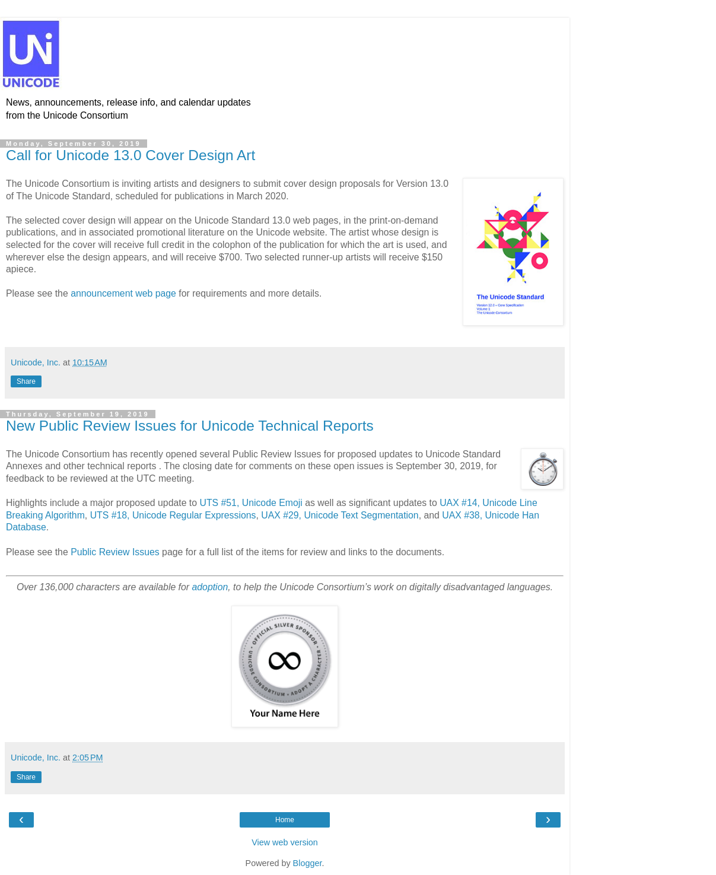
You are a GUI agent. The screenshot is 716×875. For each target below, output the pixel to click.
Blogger (307, 863)
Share (26, 381)
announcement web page (123, 293)
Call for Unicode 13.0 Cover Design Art (130, 155)
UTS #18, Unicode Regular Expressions (173, 515)
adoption (210, 587)
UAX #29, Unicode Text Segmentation (339, 515)
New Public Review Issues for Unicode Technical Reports (190, 426)
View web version (285, 842)
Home (284, 820)
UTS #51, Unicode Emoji (250, 503)
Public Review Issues (115, 552)
